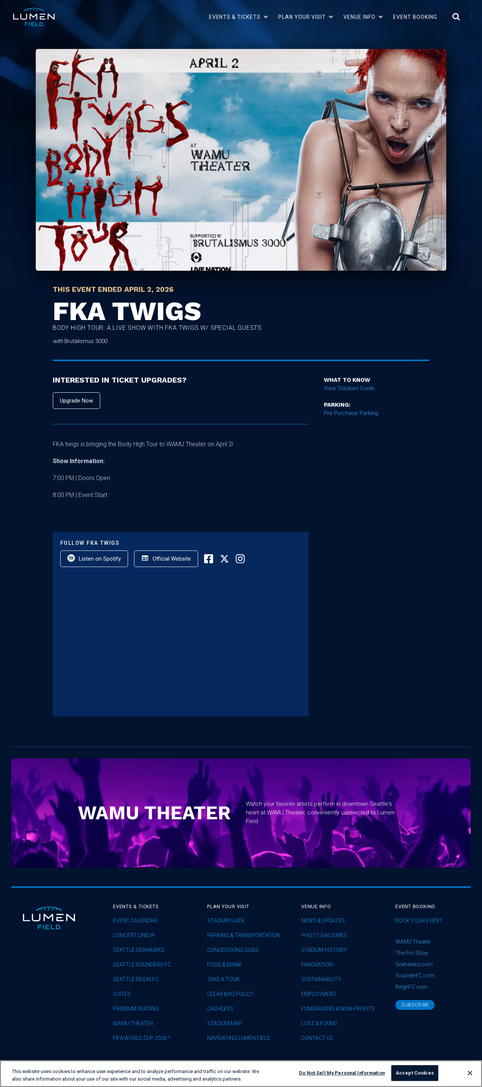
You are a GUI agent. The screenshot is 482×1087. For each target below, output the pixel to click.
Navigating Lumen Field (238, 1038)
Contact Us (317, 1038)
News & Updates (323, 920)
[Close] (470, 1073)
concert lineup (134, 935)
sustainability (321, 979)
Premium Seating (136, 1008)
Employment (319, 994)
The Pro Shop (411, 953)
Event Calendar (135, 920)
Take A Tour (223, 979)
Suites (122, 994)
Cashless (220, 1008)
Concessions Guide (233, 950)
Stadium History (324, 950)
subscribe (415, 1005)
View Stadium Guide (349, 388)
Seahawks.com (414, 964)
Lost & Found (319, 1023)
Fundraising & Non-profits (338, 1008)
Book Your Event (418, 920)
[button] (239, 17)
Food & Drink (224, 964)
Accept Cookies (415, 1073)
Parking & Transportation (243, 935)
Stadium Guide (226, 920)
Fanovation (317, 964)
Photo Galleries (324, 935)
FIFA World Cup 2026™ (141, 1038)
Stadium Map (224, 1023)
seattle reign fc (136, 979)
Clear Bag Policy (230, 994)
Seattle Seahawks (139, 950)
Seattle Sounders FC (142, 964)
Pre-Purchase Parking (351, 413)
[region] (241, 1073)
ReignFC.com (411, 987)
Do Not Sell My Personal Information (342, 1073)
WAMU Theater (133, 1023)
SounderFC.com (415, 976)
